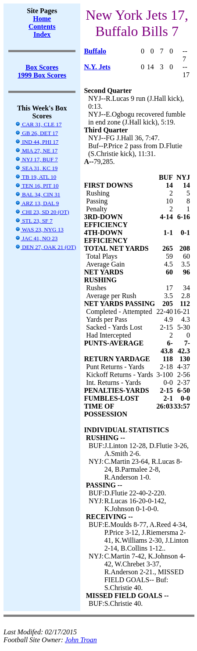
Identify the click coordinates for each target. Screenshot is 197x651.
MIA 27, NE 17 (36, 150)
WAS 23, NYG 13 (39, 229)
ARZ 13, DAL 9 (37, 203)
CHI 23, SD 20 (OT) (42, 212)
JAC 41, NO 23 (36, 238)
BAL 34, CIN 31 (37, 194)
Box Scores (41, 67)
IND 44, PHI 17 (36, 142)
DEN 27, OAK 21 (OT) (45, 247)
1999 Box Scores (42, 75)
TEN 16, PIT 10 (37, 185)
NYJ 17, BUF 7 (36, 159)
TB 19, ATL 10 (35, 177)
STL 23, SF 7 (34, 220)
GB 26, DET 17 (36, 133)
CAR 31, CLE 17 (38, 124)
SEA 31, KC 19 (36, 168)
